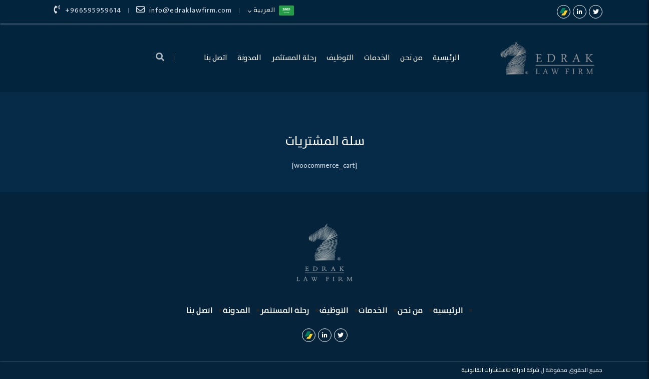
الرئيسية (446, 58)
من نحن (411, 58)
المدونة (249, 58)
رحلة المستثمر (293, 58)
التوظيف (340, 58)
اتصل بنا (215, 58)
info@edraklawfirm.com (184, 10)
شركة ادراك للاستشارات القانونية (500, 370)
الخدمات (377, 58)
